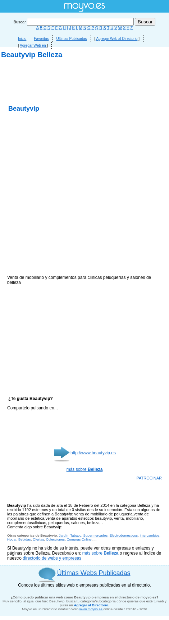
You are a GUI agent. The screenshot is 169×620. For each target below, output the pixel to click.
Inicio (22, 39)
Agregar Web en (33, 45)
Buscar (74, 22)
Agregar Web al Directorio (117, 39)
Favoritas (41, 39)
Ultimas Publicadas (71, 39)
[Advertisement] (84, 147)
